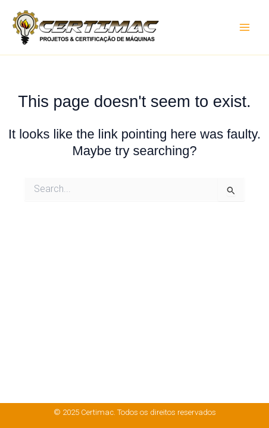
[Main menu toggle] (244, 27)
